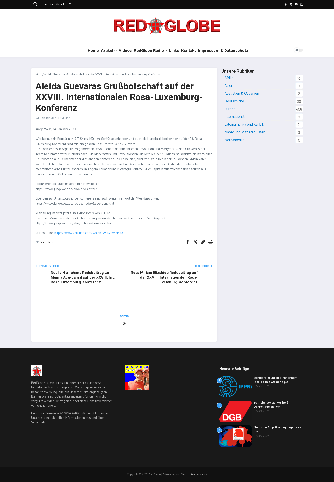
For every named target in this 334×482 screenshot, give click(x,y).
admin (124, 316)
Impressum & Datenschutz (223, 50)
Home (93, 50)
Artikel (109, 50)
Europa (230, 109)
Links (174, 50)
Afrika (229, 78)
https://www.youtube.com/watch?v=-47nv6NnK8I (89, 233)
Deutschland (234, 101)
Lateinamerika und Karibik (244, 124)
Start (39, 74)
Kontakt (188, 50)
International (234, 116)
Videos (125, 50)
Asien (229, 85)
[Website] (124, 324)
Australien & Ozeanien (242, 93)
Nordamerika (234, 140)
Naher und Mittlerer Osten (245, 132)
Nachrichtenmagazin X (194, 474)
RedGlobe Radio (150, 50)
